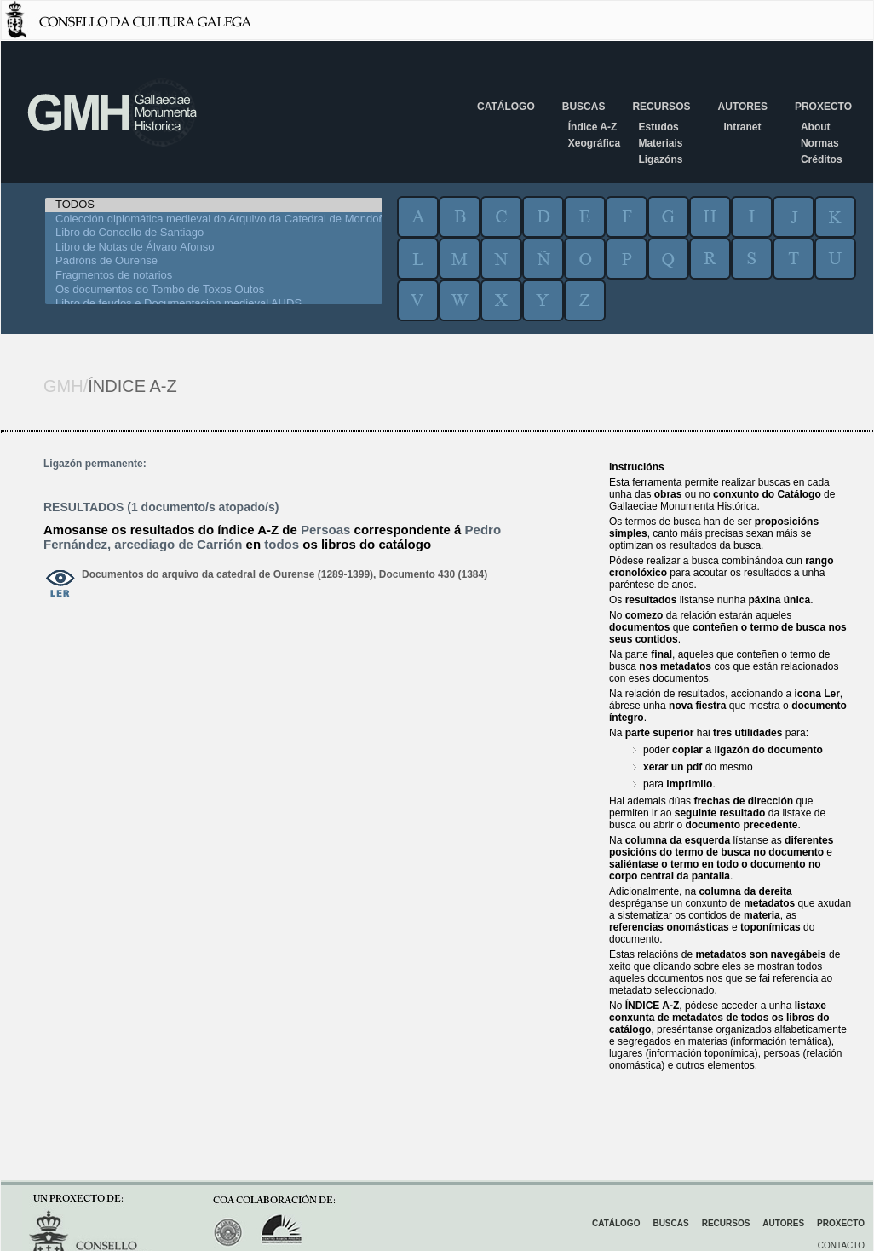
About (816, 127)
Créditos (821, 159)
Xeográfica (594, 143)
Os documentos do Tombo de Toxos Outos (213, 290)
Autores (742, 106)
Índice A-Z (593, 127)
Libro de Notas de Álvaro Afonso (213, 247)
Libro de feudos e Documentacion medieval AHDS (213, 304)
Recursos (661, 106)
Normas (820, 143)
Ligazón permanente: (95, 464)
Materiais (660, 143)
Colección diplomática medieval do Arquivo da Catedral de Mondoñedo (213, 219)
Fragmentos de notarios (213, 275)
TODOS (213, 205)
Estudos (658, 127)
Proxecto (823, 106)
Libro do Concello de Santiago (213, 233)
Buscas (584, 106)
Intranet (742, 127)
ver (60, 584)
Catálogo (506, 106)
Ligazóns (660, 159)
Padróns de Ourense (213, 261)
